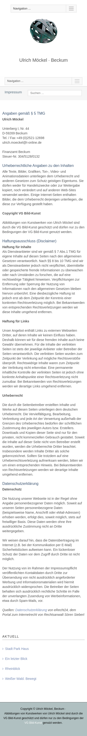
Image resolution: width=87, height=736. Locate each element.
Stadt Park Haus (17, 649)
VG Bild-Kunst (33, 722)
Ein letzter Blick (16, 659)
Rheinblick (12, 669)
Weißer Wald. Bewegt (20, 679)
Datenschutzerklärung (31, 610)
